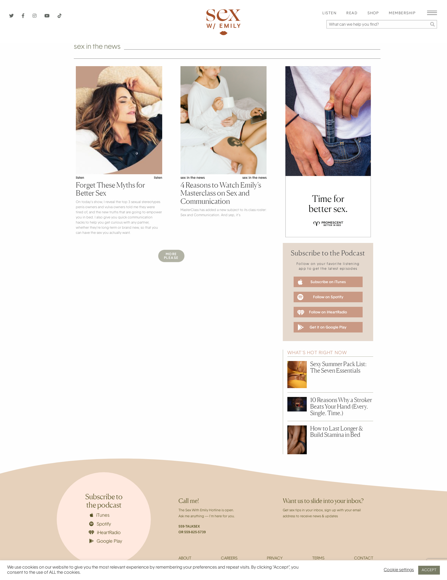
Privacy (275, 559)
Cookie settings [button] (399, 570)
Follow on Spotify (320, 297)
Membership (402, 13)
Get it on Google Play (322, 327)
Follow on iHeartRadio (322, 312)
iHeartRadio (105, 532)
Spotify (100, 524)
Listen (329, 13)
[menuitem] (329, 14)
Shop (373, 13)
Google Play (105, 541)
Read (351, 13)
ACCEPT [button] (429, 570)
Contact (363, 559)
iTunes (99, 515)
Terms (318, 559)
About (184, 559)
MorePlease (171, 256)
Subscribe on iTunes (322, 282)
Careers (229, 559)
